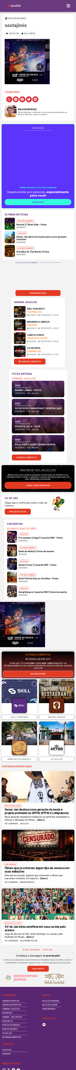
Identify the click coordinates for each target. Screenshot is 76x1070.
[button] (9, 99)
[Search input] (36, 1044)
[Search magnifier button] (70, 1044)
